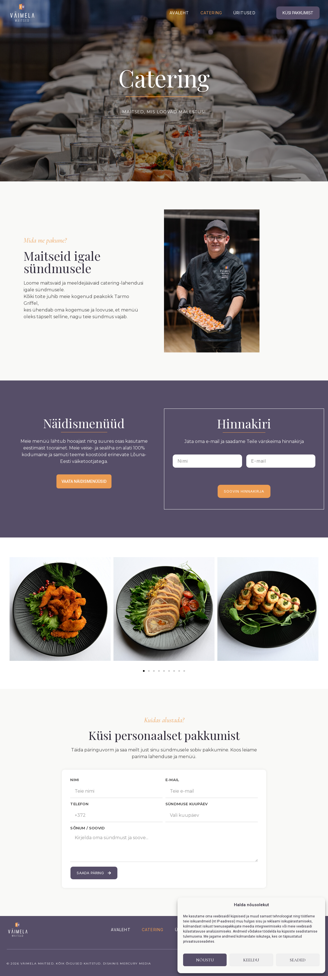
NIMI (74, 780)
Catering (211, 12)
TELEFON (79, 804)
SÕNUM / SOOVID (87, 828)
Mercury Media (135, 963)
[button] (144, 671)
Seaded (298, 960)
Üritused (244, 12)
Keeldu (251, 960)
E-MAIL (172, 780)
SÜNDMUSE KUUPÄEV (186, 804)
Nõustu (205, 960)
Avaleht (179, 12)
